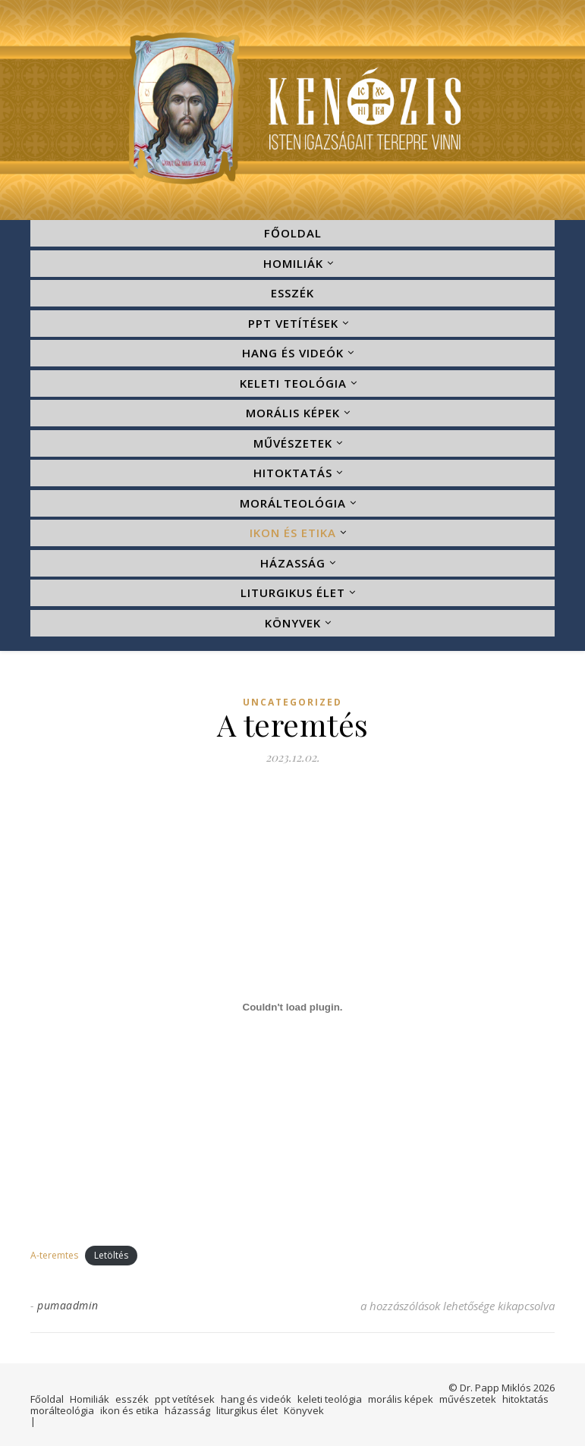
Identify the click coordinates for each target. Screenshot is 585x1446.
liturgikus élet (293, 592)
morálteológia (293, 503)
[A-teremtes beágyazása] (292, 1007)
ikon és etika (293, 532)
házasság (293, 563)
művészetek (292, 443)
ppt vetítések (293, 323)
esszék (292, 292)
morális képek (293, 412)
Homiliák (293, 263)
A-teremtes (54, 1255)
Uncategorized (292, 702)
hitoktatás (292, 472)
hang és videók (293, 352)
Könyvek (293, 622)
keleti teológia (293, 383)
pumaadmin (68, 1305)
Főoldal (293, 232)
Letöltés (111, 1255)
